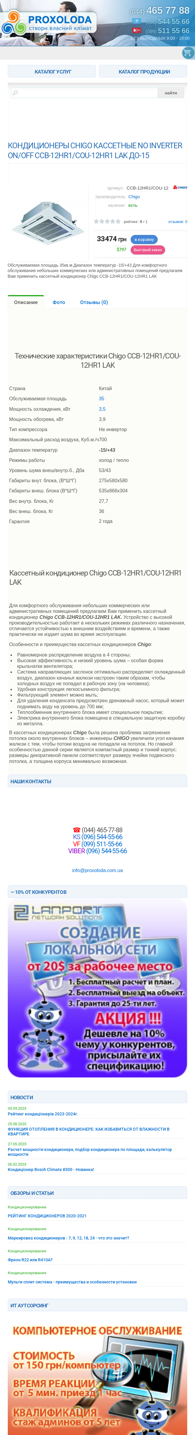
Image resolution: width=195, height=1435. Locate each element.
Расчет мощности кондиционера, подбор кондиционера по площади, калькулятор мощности (90, 1152)
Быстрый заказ (148, 250)
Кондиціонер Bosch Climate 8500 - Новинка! (51, 1169)
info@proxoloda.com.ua (97, 870)
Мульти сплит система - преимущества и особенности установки (72, 1282)
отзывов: (178, 222)
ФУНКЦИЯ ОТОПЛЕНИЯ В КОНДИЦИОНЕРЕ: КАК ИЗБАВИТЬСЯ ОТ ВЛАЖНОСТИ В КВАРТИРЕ (89, 1131)
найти (171, 93)
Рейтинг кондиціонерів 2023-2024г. (43, 1114)
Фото (59, 302)
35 (101, 398)
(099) (168, 31)
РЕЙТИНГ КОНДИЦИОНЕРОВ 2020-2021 (47, 1215)
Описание (26, 302)
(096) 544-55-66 (101, 837)
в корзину (144, 239)
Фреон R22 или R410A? (30, 1259)
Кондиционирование (27, 1207)
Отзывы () (94, 302)
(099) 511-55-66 (101, 844)
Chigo (134, 196)
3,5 (102, 409)
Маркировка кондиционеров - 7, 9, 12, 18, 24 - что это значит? (68, 1238)
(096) (168, 21)
